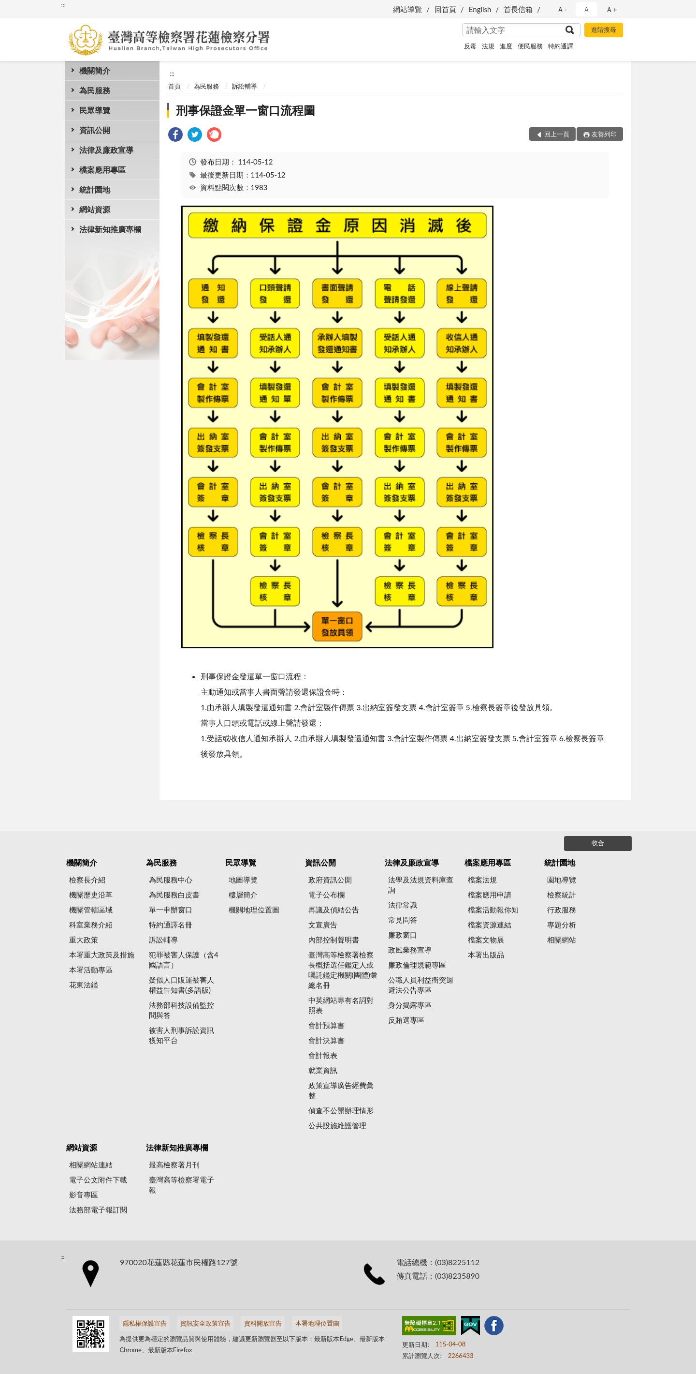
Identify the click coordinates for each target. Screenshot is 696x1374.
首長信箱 (518, 9)
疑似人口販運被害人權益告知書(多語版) (181, 984)
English (480, 9)
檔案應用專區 (102, 169)
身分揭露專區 (410, 1005)
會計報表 (322, 1055)
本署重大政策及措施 (101, 954)
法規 (488, 46)
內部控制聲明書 (333, 939)
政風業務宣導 (410, 949)
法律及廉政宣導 (106, 149)
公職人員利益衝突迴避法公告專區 (420, 984)
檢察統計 (561, 894)
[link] (175, 135)
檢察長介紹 (87, 879)
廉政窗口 (402, 934)
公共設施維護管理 (337, 1125)
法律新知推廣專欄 (110, 229)
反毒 (470, 46)
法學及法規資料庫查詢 (420, 884)
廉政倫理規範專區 (417, 964)
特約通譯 (560, 46)
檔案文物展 (486, 939)
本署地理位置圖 (317, 1323)
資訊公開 (94, 129)
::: (63, 5)
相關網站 (561, 939)
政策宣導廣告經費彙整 (341, 1090)
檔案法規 (482, 879)
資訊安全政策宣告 (205, 1323)
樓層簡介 (243, 894)
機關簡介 (94, 70)
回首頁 (445, 9)
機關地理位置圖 (254, 909)
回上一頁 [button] (556, 134)
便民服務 (530, 46)
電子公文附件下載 (98, 1179)
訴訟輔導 (244, 86)
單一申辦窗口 (170, 909)
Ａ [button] (586, 9)
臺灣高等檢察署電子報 (181, 1184)
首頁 (174, 86)
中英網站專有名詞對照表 (341, 1005)
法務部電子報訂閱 (98, 1209)
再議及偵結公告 (333, 909)
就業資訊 (322, 1070)
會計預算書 (326, 1025)
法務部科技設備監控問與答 (181, 1010)
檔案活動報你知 (493, 909)
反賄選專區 (406, 1020)
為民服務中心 (170, 879)
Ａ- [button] (562, 9)
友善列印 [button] (604, 134)
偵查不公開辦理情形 (341, 1110)
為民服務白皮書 (174, 894)
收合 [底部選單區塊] (598, 843)
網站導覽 (407, 9)
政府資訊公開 (330, 879)
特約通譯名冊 (170, 924)
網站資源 (94, 209)
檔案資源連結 (489, 924)
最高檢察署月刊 (174, 1164)
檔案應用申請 (489, 894)
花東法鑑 (83, 984)
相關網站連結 (91, 1164)
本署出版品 (486, 954)
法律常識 (402, 904)
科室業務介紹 (91, 924)
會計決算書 (326, 1040)
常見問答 (402, 919)
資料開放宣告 (263, 1323)
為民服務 (94, 90)
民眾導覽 (94, 110)
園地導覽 (561, 879)
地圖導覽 (243, 879)
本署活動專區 (91, 969)
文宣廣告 (322, 924)
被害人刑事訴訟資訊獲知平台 (181, 1035)
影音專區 (83, 1194)
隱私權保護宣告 (145, 1323)
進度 (506, 46)
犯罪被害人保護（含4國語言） (183, 959)
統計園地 (94, 189)
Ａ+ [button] (611, 9)
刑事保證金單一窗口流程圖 (245, 110)
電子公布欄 (326, 894)
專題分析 (561, 924)
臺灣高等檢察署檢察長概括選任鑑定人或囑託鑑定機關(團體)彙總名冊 (342, 969)
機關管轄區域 (91, 909)
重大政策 (83, 939)
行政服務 (561, 909)
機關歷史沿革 (91, 894)
